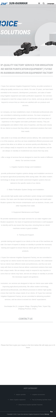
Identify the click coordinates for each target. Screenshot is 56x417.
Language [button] (50, 3)
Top (51, 411)
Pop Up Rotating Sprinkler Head (41, 399)
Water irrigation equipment (18, 399)
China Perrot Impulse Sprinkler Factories (31, 404)
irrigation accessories (38, 394)
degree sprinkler (21, 394)
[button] (39, 3)
